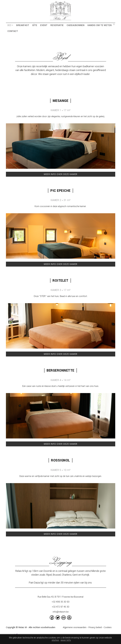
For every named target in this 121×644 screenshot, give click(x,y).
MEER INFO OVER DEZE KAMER (60, 174)
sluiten (55, 640)
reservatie (57, 25)
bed (10, 25)
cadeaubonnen (75, 25)
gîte (34, 25)
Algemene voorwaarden (74, 627)
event (43, 25)
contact (12, 31)
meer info (66, 640)
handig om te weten (99, 25)
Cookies (108, 627)
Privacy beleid (95, 627)
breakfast (22, 25)
